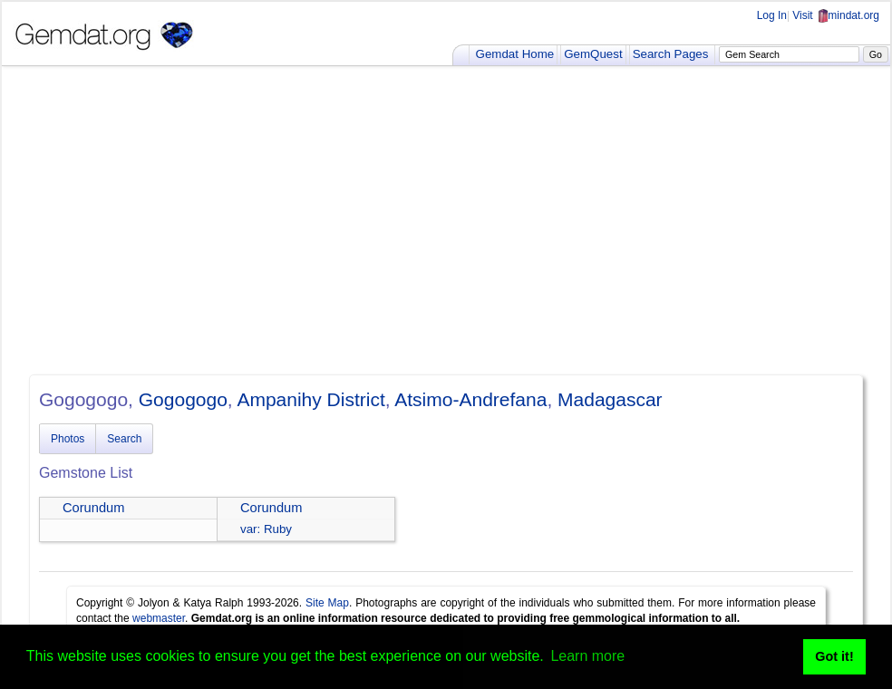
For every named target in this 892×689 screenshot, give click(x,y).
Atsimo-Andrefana (470, 399)
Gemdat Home (515, 54)
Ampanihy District (310, 399)
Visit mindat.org (835, 15)
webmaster (158, 618)
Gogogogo (183, 399)
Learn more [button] (587, 656)
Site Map (327, 603)
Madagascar (610, 399)
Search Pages (671, 54)
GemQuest (593, 54)
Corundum (93, 507)
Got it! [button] (834, 656)
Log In (772, 15)
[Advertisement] (446, 220)
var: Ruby (266, 529)
